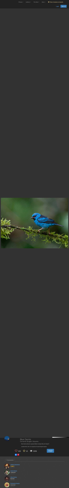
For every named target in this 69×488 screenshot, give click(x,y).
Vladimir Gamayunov (15, 464)
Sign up (64, 6)
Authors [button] (28, 2)
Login (57, 6)
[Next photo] (67, 216)
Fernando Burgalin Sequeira (29, 441)
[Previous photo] (1, 216)
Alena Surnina (13, 477)
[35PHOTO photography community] (9, 2)
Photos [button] (21, 2)
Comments (10, 460)
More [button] (44, 2)
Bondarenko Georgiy (15, 483)
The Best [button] (36, 2)
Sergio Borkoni (13, 470)
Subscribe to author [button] (50, 451)
